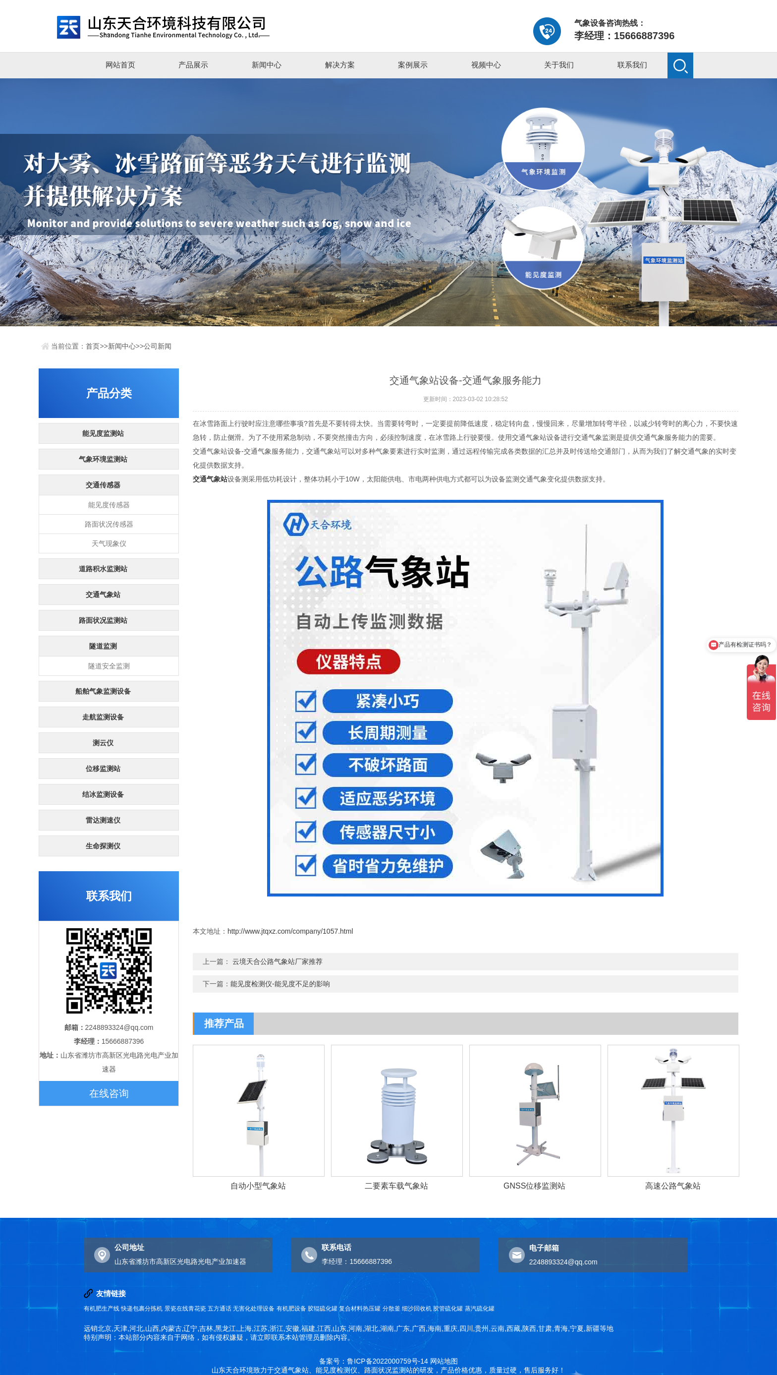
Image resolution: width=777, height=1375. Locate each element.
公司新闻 (157, 346)
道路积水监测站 (103, 569)
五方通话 (219, 1308)
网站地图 (444, 1361)
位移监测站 (103, 769)
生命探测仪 (103, 846)
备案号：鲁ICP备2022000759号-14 (373, 1361)
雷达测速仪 (103, 820)
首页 (93, 346)
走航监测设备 (103, 717)
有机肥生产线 (101, 1308)
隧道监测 (103, 646)
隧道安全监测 (109, 666)
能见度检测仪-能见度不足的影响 (280, 984)
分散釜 (391, 1308)
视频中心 (486, 64)
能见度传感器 (109, 505)
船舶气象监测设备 (103, 691)
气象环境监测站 (103, 459)
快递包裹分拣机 (142, 1308)
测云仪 (103, 743)
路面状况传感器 (109, 524)
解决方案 (340, 64)
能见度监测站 (103, 433)
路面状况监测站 (103, 620)
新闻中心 (266, 64)
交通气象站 (103, 594)
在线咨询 (109, 1093)
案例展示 (413, 64)
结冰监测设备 (103, 794)
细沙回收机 (417, 1308)
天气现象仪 (109, 543)
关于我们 (559, 64)
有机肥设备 (291, 1308)
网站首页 (120, 64)
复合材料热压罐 (360, 1308)
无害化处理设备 (254, 1308)
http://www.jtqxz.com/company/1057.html (290, 931)
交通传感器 (103, 485)
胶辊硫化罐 (322, 1308)
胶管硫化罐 (448, 1308)
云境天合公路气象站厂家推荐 (277, 961)
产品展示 (193, 64)
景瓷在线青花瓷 (185, 1308)
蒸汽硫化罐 (480, 1308)
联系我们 (632, 64)
